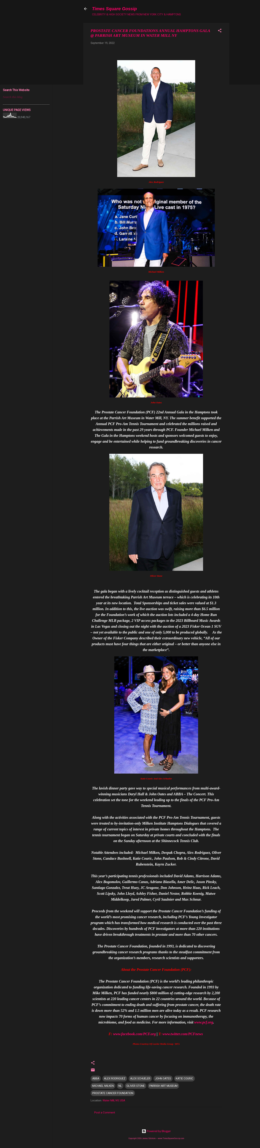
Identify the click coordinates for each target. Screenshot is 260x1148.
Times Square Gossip (114, 8)
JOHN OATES (163, 1078)
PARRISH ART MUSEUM (163, 1085)
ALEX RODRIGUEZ (114, 1078)
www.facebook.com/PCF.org (134, 1034)
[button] (220, 31)
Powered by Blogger (156, 1131)
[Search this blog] (26, 97)
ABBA (95, 1078)
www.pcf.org (203, 1022)
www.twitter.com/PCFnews (183, 1034)
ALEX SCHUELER (140, 1078)
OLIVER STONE (136, 1085)
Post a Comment (104, 1112)
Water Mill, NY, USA (114, 1100)
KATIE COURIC (184, 1078)
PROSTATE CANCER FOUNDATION (112, 1093)
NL (120, 1085)
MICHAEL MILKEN (103, 1085)
